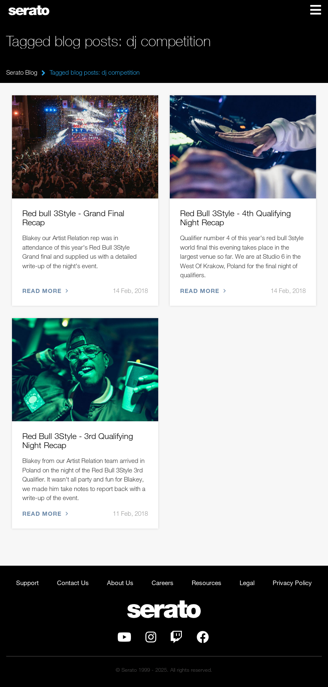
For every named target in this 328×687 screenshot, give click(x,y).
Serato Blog (21, 72)
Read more (44, 290)
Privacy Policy (292, 582)
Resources (206, 582)
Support (27, 582)
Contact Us (73, 582)
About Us (120, 582)
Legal (247, 582)
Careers (163, 582)
